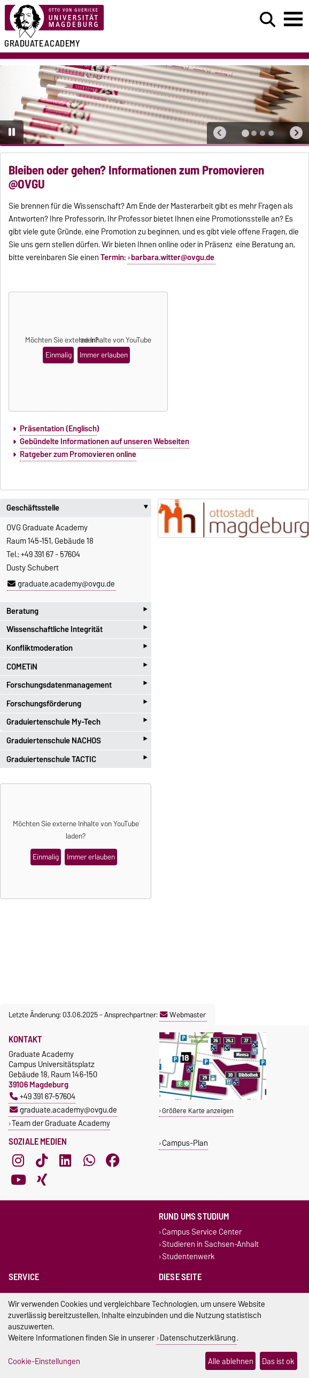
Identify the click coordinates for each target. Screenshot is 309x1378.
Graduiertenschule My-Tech (76, 722)
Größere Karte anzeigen (198, 1110)
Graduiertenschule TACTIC (76, 759)
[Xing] (41, 1180)
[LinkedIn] (65, 1160)
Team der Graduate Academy (61, 1123)
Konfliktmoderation (76, 648)
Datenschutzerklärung (198, 1337)
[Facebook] (112, 1160)
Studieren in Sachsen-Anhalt (210, 1244)
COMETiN (76, 666)
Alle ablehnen (230, 1361)
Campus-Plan (185, 1142)
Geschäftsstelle (78, 507)
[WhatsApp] (89, 1160)
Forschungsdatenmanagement (76, 685)
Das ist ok (278, 1361)
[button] (219, 133)
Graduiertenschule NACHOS (76, 740)
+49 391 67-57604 (42, 1096)
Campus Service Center (202, 1232)
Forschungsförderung (76, 703)
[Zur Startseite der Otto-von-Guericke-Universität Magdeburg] (94, 21)
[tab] (245, 133)
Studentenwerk (188, 1257)
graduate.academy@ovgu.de (61, 583)
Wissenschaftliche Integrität (76, 629)
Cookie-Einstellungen (44, 1361)
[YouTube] (18, 1180)
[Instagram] (18, 1160)
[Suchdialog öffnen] (267, 20)
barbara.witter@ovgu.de (172, 257)
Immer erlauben (104, 355)
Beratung (76, 611)
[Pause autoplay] (12, 132)
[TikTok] (41, 1160)
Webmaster (183, 1014)
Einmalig (58, 355)
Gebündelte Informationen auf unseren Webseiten (104, 441)
